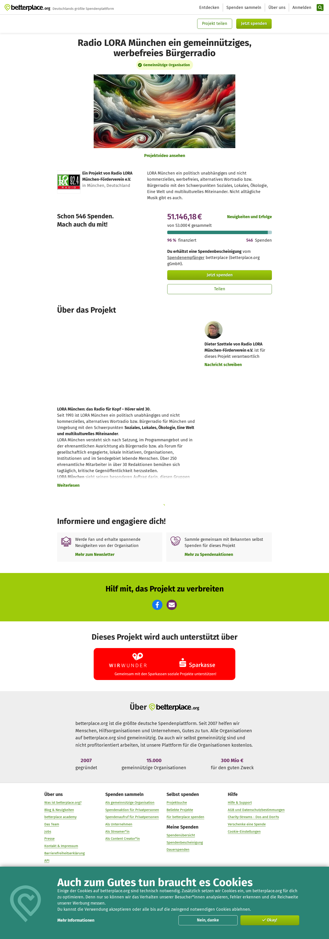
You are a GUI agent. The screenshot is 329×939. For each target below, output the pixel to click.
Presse (49, 839)
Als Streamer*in (117, 831)
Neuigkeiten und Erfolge (249, 216)
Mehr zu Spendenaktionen (209, 554)
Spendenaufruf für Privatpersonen (132, 817)
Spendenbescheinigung (185, 842)
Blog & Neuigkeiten (59, 810)
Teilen (219, 288)
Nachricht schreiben (223, 364)
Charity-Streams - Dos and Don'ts (253, 817)
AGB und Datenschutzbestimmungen (256, 810)
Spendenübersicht (181, 835)
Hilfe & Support (240, 802)
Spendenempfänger (185, 257)
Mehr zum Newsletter (94, 554)
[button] (157, 605)
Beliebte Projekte (180, 810)
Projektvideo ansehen (164, 155)
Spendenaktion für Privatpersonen (132, 810)
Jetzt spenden (254, 23)
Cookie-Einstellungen (244, 831)
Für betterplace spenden (185, 817)
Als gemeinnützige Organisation (129, 802)
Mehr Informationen (75, 920)
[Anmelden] (301, 7)
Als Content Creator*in (122, 839)
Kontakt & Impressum (61, 846)
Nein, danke (208, 920)
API (46, 860)
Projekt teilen (214, 23)
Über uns (276, 7)
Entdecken (209, 7)
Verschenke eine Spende (247, 824)
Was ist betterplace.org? (63, 802)
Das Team (51, 824)
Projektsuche (177, 802)
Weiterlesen (68, 485)
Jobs (47, 831)
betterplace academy (60, 817)
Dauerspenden (178, 849)
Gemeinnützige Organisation (166, 65)
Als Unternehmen (118, 824)
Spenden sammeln (243, 7)
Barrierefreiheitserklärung (64, 853)
